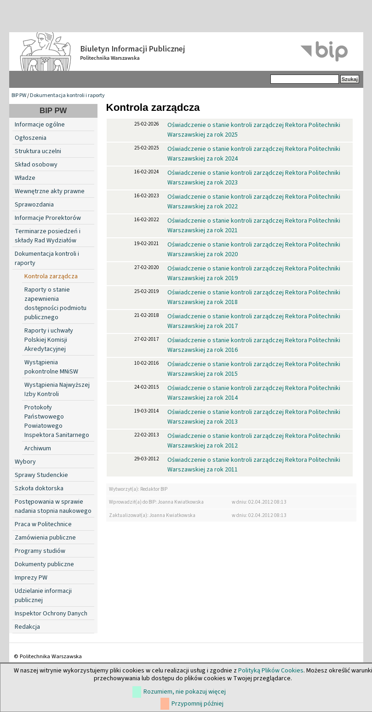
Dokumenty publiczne (44, 564)
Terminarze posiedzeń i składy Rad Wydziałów (47, 236)
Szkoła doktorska (39, 488)
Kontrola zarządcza (51, 276)
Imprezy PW (31, 577)
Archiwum (37, 448)
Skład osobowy (36, 164)
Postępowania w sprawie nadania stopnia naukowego (53, 506)
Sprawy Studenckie (41, 475)
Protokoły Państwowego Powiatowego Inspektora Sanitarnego (56, 421)
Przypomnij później (197, 703)
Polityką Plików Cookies (270, 670)
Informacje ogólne (40, 124)
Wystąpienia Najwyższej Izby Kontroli (57, 389)
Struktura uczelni (38, 151)
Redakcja (27, 627)
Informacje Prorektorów (48, 218)
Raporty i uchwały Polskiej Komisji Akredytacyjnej (48, 340)
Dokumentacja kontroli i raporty (67, 95)
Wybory (25, 461)
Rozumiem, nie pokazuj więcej (184, 691)
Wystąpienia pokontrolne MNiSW (51, 367)
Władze (25, 178)
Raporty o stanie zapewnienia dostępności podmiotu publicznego (55, 303)
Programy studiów (40, 551)
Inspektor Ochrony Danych (51, 613)
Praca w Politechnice (43, 524)
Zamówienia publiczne (45, 537)
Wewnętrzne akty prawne (50, 191)
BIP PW (18, 95)
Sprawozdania (34, 204)
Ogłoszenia (30, 138)
